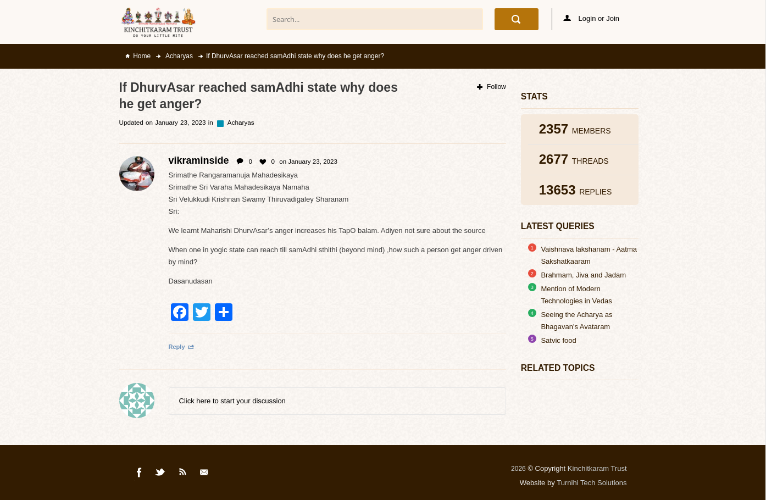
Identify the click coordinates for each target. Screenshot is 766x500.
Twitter (161, 474)
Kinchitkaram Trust (597, 468)
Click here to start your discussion (232, 401)
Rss (182, 474)
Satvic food (558, 340)
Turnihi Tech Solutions (591, 483)
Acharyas (178, 56)
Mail (204, 474)
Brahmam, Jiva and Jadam (583, 275)
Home (142, 56)
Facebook (140, 474)
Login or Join (591, 18)
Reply (182, 346)
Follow (491, 87)
